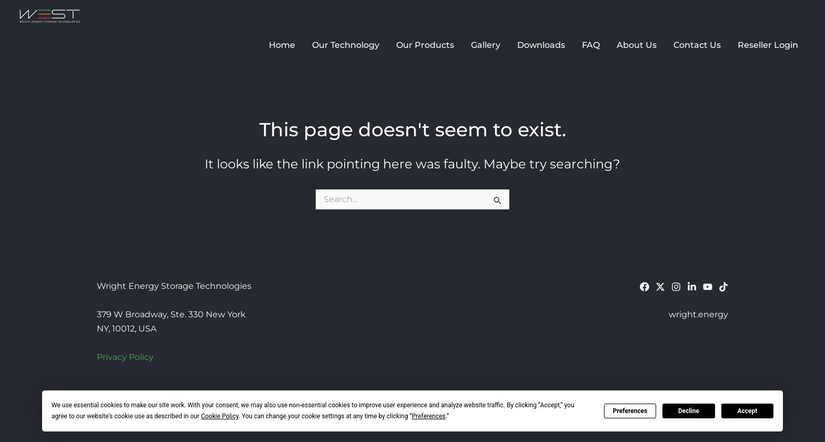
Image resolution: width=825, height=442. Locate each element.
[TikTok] (723, 287)
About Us (637, 45)
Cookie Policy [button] (219, 416)
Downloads (541, 45)
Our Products (425, 45)
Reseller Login (768, 45)
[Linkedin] (692, 287)
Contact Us (697, 45)
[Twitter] (660, 287)
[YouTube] (707, 287)
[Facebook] (644, 287)
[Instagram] (676, 287)
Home (282, 45)
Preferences (630, 411)
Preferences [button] (429, 416)
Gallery (485, 45)
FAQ (591, 45)
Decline (688, 411)
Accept (747, 411)
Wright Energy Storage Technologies (219, 16)
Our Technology (345, 45)
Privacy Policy (125, 357)
